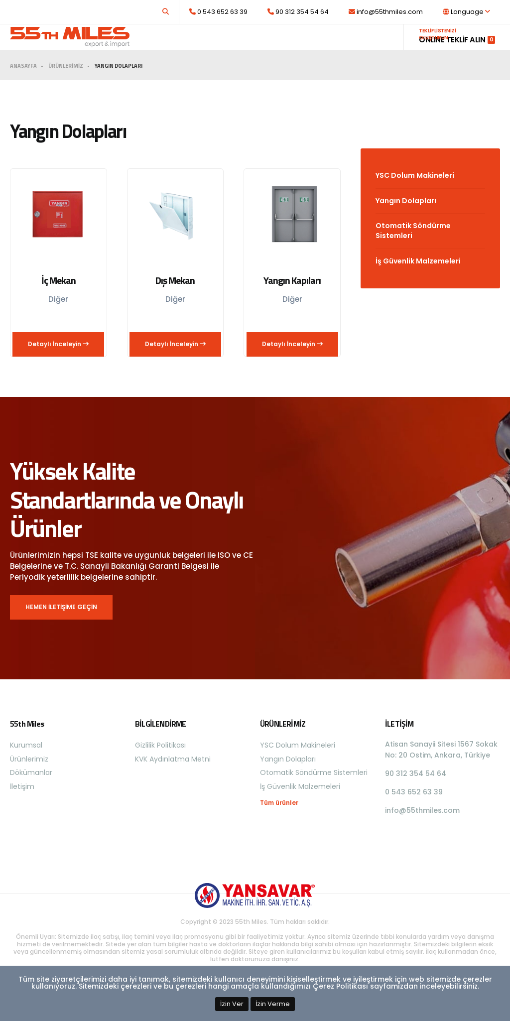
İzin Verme (272, 1004)
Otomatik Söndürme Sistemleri (413, 250)
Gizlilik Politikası (160, 764)
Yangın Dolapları (406, 220)
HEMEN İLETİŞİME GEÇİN (61, 626)
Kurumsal (220, 46)
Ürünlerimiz (269, 46)
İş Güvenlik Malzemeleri (418, 280)
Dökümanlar (328, 46)
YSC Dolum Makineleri (415, 195)
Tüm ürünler (279, 822)
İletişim (374, 46)
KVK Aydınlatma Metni (173, 778)
